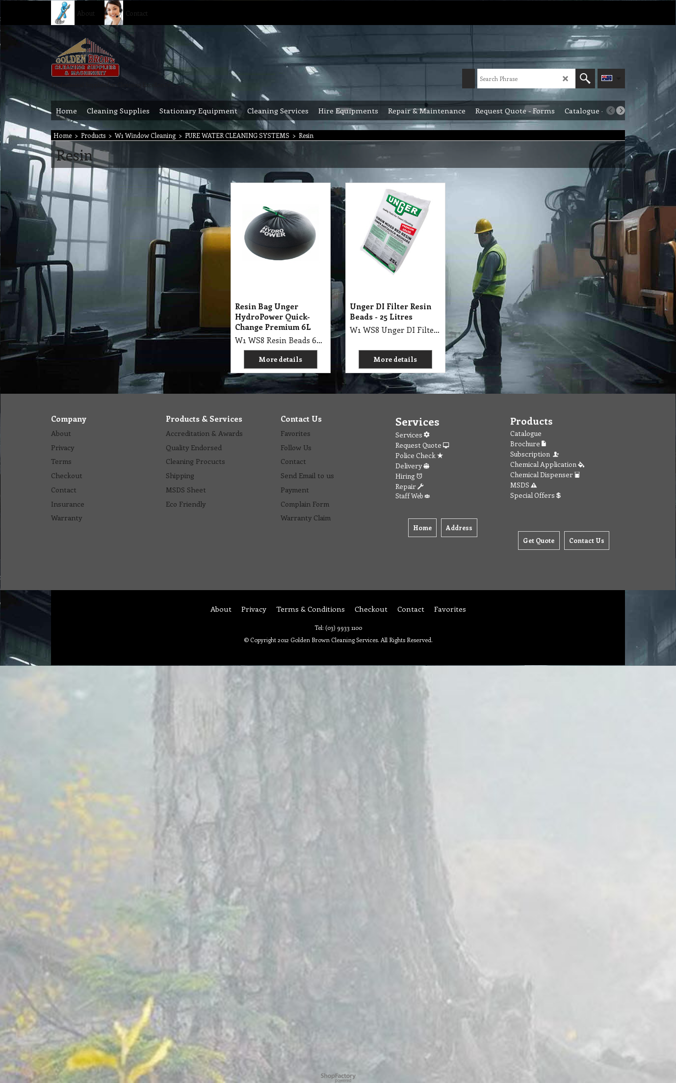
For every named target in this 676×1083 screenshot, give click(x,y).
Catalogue (526, 433)
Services (412, 434)
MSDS (523, 484)
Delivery (412, 465)
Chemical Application (547, 464)
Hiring (408, 476)
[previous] (610, 110)
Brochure (528, 443)
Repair (409, 486)
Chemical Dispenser (545, 474)
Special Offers (535, 495)
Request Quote (422, 445)
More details (280, 359)
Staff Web (412, 495)
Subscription (535, 454)
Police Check (419, 455)
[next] (620, 110)
